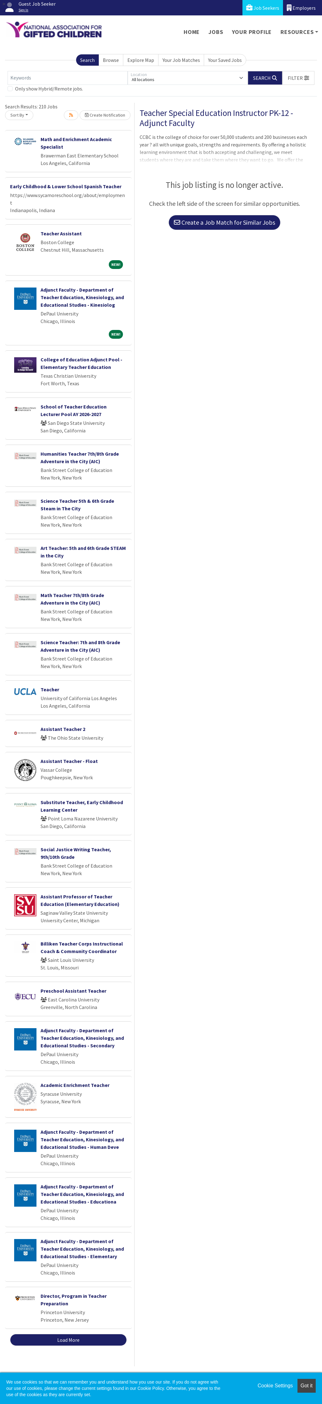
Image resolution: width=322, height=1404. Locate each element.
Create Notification (105, 115)
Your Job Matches (181, 60)
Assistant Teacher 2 (63, 729)
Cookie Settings (275, 1385)
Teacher (50, 689)
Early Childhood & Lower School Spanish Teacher (65, 186)
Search (87, 60)
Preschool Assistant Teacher (73, 991)
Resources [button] (297, 32)
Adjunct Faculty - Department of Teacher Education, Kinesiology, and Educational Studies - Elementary (82, 1248)
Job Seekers (262, 8)
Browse (111, 60)
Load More (68, 1340)
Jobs (215, 32)
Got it (307, 1385)
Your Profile (252, 32)
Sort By (17, 115)
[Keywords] (68, 78)
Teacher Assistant (61, 233)
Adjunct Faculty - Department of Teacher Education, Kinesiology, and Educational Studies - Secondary (82, 1038)
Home (192, 32)
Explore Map (140, 60)
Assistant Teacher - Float (69, 761)
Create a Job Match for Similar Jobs (224, 222)
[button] (298, 78)
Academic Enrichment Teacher (75, 1085)
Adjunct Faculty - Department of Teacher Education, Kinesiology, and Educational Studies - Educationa (82, 1194)
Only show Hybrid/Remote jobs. (49, 88)
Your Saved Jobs (225, 60)
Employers (301, 8)
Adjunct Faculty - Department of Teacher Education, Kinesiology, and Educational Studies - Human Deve (82, 1139)
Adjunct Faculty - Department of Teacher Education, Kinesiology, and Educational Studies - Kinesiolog (82, 297)
